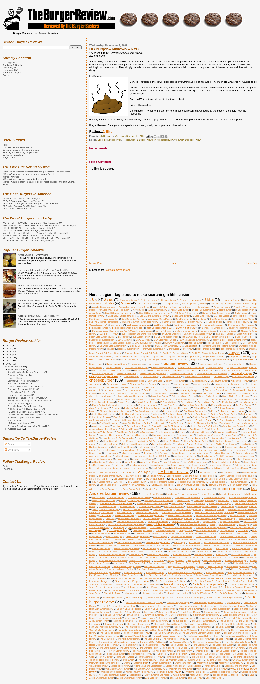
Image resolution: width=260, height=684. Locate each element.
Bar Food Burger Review (243, 316)
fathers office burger (179, 408)
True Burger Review (147, 660)
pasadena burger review (158, 542)
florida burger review (232, 411)
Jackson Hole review (245, 453)
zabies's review (238, 675)
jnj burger (161, 459)
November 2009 (16, 369)
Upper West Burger (206, 663)
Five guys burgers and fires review (115, 411)
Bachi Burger (241, 313)
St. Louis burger (165, 606)
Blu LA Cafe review (191, 337)
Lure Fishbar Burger (162, 497)
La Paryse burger (134, 476)
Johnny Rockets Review (246, 459)
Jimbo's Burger (122, 459)
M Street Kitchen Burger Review (243, 497)
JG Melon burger (207, 456)
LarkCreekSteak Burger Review (128, 479)
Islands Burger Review (199, 453)
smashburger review (112, 598)
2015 (9, 345)
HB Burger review (143, 140)
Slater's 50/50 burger (201, 593)
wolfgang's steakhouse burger (112, 675)
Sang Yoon (155, 584)
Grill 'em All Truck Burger (152, 429)
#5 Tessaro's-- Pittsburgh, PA (17, 208)
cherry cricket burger (175, 381)
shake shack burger (192, 590)
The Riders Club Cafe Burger (238, 642)
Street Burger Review (190, 612)
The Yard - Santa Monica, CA (21, 395)
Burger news (137, 364)
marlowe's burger (127, 507)
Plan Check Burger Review (229, 551)
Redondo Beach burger (99, 566)
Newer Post (95, 263)
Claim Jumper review (116, 384)
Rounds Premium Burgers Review (104, 572)
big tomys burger (208, 331)
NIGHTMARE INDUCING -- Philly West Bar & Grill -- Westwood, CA (36, 238)
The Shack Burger (130, 645)
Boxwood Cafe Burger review (113, 346)
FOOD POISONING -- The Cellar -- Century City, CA (29, 228)
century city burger (241, 373)
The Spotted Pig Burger (222, 645)
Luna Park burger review (139, 497)
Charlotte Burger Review (243, 377)
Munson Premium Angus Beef (130, 521)
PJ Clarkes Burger (155, 551)
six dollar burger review (177, 593)
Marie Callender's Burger (220, 503)
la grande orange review (110, 476)
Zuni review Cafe (213, 678)
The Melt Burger (107, 639)
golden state (159, 423)
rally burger (159, 560)
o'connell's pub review (142, 530)
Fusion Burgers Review (178, 417)
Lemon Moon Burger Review (135, 485)
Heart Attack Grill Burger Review (118, 441)
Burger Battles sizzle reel (214, 357)
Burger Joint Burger (129, 360)
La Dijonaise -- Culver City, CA (21, 392)
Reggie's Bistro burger (154, 566)
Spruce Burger (233, 603)
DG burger (230, 393)
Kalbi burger (120, 465)
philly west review (204, 548)
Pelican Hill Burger (150, 548)
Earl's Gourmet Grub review (159, 399)
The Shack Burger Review (154, 645)
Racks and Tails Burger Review (113, 560)
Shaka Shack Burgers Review (166, 590)
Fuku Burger (119, 417)
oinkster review (225, 533)
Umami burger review (161, 663)
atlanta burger (225, 310)
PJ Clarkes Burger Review (179, 551)
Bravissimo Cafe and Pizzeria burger (218, 346)
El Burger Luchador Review (101, 402)
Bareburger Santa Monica (242, 319)
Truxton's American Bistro (171, 660)
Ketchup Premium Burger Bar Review (112, 468)
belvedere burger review (238, 322)
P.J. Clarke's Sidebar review (241, 539)
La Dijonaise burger (209, 472)
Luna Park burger (116, 497)
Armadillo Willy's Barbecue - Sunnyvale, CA (27, 372)
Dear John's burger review (162, 393)
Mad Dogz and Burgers (130, 501)
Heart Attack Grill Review (148, 441)
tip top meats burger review (140, 654)
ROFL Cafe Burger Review (216, 569)
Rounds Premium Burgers (243, 569)
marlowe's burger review (150, 507)
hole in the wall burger (109, 444)
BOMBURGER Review (174, 343)
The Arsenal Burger (186, 618)
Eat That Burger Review (212, 399)
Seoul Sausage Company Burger (161, 587)
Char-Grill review (150, 377)
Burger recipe (154, 364)
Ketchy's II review (160, 468)
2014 (9, 348)
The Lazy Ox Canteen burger (237, 633)
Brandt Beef (191, 345)
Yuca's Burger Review (199, 675)
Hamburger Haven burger (137, 435)
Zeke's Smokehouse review (129, 678)
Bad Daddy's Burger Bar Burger (122, 316)
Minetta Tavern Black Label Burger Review (214, 513)
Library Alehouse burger (162, 485)
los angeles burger (229, 488)
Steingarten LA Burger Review (126, 612)
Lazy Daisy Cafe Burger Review (243, 479)
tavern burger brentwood (110, 618)
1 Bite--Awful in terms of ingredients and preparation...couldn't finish (36, 171)
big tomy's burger (163, 331)
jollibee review (115, 462)
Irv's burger (149, 453)
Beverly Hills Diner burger (213, 328)
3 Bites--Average (11, 176)
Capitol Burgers (99, 370)
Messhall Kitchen (124, 513)
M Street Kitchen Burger (214, 497)
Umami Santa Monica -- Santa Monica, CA (39, 285)
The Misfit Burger (151, 639)
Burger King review (178, 360)
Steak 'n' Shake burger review (216, 609)
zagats (251, 675)
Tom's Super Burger (125, 657)
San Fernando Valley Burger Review (229, 578)
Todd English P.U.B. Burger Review (234, 654)
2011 (9, 357)
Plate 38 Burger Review (158, 554)
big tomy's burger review (186, 331)
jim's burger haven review (100, 459)
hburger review (217, 438)
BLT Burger (123, 337)
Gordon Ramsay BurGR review (204, 426)
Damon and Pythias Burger (217, 390)
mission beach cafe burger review (211, 515)
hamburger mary (186, 435)
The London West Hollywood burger (203, 636)
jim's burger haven (246, 456)
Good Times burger (222, 423)
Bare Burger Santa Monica (160, 319)
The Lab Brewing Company (165, 633)
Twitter (6, 466)
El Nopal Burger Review (146, 402)
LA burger (143, 472)
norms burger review (137, 527)
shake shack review (214, 590)
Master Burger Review (247, 507)
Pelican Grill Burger (101, 548)
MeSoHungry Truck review (101, 513)
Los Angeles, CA (11, 62)
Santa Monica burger (175, 584)
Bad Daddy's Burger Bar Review (154, 316)
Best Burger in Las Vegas (184, 325)
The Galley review (242, 627)
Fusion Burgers (157, 417)
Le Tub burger (218, 482)
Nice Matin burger (227, 524)
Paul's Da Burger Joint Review (186, 545)
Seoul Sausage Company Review (236, 587)
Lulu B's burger (250, 494)
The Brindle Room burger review (153, 621)
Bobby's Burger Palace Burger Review (230, 340)
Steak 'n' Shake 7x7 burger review (160, 609)
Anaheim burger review (220, 304)
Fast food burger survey (222, 405)
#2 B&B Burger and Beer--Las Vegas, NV (23, 201)
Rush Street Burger (131, 575)
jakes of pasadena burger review (130, 456)
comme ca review (202, 384)
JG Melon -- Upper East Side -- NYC (24, 417)
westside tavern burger (111, 672)
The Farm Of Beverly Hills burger (235, 624)
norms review (156, 527)
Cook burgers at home (109, 387)
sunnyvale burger (133, 615)
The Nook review (222, 639)
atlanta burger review (244, 310)
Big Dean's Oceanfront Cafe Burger (136, 331)
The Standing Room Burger (174, 648)
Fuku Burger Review (137, 417)
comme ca (165, 384)
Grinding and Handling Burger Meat (20, 152)
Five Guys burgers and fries (147, 411)
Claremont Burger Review (143, 384)
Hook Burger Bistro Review (171, 447)
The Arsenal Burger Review (210, 618)
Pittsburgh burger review (132, 551)
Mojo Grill (110, 518)
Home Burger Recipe (124, 447)
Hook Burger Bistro (146, 447)
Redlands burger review (243, 563)
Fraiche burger (247, 414)
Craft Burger (167, 387)
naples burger (209, 521)
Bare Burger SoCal (183, 319)
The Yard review (184, 651)
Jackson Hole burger (222, 453)
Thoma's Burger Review (225, 651)
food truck (253, 411)
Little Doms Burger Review (130, 489)
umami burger (141, 662)
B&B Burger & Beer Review (186, 313)
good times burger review (246, 423)
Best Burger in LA (162, 325)
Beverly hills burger (186, 327)
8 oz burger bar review (147, 304)
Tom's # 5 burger (105, 657)
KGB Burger (176, 468)
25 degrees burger (128, 300)
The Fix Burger (180, 627)
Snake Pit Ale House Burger (190, 598)
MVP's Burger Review (158, 521)
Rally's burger (194, 560)
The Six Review (201, 645)
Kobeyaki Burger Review (237, 468)
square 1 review (147, 606)
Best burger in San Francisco (241, 325)
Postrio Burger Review (147, 557)
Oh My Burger (168, 533)
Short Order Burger (112, 593)
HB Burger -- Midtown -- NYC (21, 423)
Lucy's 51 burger (208, 494)
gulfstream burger (147, 432)
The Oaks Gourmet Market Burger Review (117, 642)
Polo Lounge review (203, 554)
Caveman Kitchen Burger (181, 373)
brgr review (188, 349)
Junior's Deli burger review (196, 462)
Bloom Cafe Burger (245, 334)
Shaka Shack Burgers (139, 590)
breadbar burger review (128, 349)
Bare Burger (94, 319)
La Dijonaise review (230, 472)
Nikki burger (244, 524)
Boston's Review (213, 343)
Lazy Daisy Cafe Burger (214, 479)
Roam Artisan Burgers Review (120, 569)
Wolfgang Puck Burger (196, 672)
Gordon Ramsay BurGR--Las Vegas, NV (38, 315)
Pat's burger (179, 542)
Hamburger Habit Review (225, 432)
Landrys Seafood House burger (199, 476)
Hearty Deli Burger (171, 441)
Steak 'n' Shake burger (189, 609)
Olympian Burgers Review (138, 536)
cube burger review (112, 390)
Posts (9, 444)
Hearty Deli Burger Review (196, 441)
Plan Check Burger (204, 551)
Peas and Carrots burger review (218, 545)
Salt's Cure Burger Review (123, 578)
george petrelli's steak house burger (129, 420)
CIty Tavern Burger (219, 381)
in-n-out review (111, 453)
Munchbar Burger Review (100, 521)
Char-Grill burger (131, 377)
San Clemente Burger (149, 578)
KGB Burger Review (195, 468)
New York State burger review (193, 524)
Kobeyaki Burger (214, 468)
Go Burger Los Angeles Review (230, 420)
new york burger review (162, 140)
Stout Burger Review (167, 612)
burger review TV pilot (236, 364)
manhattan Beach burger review (116, 503)
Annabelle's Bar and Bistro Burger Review (172, 307)
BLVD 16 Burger (125, 340)
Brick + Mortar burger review (232, 349)
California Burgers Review (162, 367)
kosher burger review (108, 472)
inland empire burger (131, 453)
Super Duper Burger (180, 615)
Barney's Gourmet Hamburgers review (140, 322)
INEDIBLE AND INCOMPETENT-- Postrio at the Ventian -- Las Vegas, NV (39, 225)
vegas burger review (98, 666)
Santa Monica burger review (208, 584)
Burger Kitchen (198, 359)
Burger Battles (192, 357)
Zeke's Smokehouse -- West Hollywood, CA (27, 398)
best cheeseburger (98, 327)
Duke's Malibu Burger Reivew (235, 396)
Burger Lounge (95, 364)
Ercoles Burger (187, 402)
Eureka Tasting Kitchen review (105, 405)
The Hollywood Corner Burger (214, 630)
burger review (115, 140)
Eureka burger (228, 402)
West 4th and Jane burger (181, 669)
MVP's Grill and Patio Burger (185, 521)
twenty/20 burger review (243, 660)
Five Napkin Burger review (195, 411)
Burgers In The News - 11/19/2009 (23, 389)
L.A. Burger (126, 472)
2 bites (108, 299)
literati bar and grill (217, 485)
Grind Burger (195, 429)
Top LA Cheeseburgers (219, 657)
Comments (12, 450)
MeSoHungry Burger (214, 509)
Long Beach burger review (198, 489)
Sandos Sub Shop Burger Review (131, 584)
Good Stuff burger (177, 423)
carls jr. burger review (159, 370)
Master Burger (227, 507)
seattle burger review (133, 587)
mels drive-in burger (162, 509)
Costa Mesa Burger (132, 387)
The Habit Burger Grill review (184, 630)
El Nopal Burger (124, 402)
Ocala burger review (101, 533)
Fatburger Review (132, 408)
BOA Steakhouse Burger (165, 340)
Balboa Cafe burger (181, 316)
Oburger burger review (206, 530)
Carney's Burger (207, 370)
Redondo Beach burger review (127, 566)
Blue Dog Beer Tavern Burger (217, 337)
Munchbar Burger (246, 518)
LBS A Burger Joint (101, 482)
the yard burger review (162, 651)
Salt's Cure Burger (97, 578)
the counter (95, 624)
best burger (117, 325)
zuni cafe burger (177, 678)
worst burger (135, 675)
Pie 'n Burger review (241, 548)
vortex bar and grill (213, 666)
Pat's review (194, 542)
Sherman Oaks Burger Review (240, 590)
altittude (203, 304)
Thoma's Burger (203, 651)
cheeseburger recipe (134, 381)
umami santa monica (184, 663)
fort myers (157, 414)
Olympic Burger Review (181, 536)
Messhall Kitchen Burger (147, 513)
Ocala (254, 530)
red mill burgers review (219, 563)
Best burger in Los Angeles (212, 325)
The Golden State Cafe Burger (131, 630)
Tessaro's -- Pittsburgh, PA (20, 375)
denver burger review (211, 393)
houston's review (213, 447)
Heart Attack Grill (235, 438)
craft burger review (184, 387)
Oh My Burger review (187, 533)
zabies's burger (220, 675)
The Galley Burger (222, 627)
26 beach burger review (190, 300)
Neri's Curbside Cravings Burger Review (126, 524)
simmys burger (131, 593)
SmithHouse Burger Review (160, 598)
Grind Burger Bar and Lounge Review (222, 429)
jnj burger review (175, 459)
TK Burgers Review (178, 654)
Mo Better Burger (237, 515)
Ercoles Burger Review (208, 402)
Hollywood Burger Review (189, 444)
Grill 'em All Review (129, 429)
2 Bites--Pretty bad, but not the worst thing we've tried (29, 174)
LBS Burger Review (137, 482)
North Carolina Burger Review (178, 527)
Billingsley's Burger (228, 331)
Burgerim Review (113, 367)
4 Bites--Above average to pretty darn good (24, 179)
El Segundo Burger (168, 402)
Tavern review (130, 618)
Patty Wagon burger (108, 545)
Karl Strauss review (196, 465)
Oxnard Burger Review (164, 539)
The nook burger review (200, 639)
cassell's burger (250, 370)
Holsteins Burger (247, 444)
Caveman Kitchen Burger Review (212, 373)
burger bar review (175, 357)
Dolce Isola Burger (159, 396)
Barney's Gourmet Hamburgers (103, 322)
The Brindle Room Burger (123, 621)
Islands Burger (178, 453)
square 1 (104, 606)
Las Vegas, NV (10, 70)
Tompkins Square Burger (177, 657)
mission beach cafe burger (180, 515)
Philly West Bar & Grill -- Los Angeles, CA (26, 409)
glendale (188, 420)
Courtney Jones (151, 387)
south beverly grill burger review (208, 603)
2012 (9, 354)
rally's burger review (212, 560)
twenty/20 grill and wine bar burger (104, 663)
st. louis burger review (187, 606)
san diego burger (172, 578)
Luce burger (171, 494)
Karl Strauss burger (175, 465)
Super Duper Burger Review (206, 615)
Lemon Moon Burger (109, 485)
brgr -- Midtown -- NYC (18, 420)
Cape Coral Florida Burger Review (242, 367)
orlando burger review (123, 539)
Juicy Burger (130, 462)
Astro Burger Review (157, 310)
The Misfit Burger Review (174, 639)
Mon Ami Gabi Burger (152, 518)
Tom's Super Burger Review (150, 657)
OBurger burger (186, 530)
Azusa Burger (95, 313)
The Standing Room (149, 648)
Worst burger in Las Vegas (157, 675)
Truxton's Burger (194, 660)
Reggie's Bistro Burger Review (181, 566)
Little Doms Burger (105, 489)
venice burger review (120, 666)
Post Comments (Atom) (118, 270)
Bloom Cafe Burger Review (101, 337)
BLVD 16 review (143, 340)
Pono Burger (222, 554)
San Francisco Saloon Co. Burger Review (210, 581)
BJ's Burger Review (109, 334)
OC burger (243, 530)
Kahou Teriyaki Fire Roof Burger (226, 462)
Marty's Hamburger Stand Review (202, 507)
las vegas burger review (184, 478)
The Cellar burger (227, 621)
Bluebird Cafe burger (244, 337)
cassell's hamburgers (126, 373)
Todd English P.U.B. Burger (203, 654)
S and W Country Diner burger (240, 575)
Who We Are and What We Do (18, 147)
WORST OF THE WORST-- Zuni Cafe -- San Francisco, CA (32, 223)
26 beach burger (168, 300)
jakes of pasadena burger (100, 456)
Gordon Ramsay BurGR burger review (169, 426)
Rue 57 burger (95, 575)
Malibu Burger (183, 501)
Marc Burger (177, 503)
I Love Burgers (160, 450)
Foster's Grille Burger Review (224, 414)
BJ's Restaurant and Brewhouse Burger (140, 334)
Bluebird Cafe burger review (101, 340)
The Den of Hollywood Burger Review (201, 624)
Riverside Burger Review (237, 566)
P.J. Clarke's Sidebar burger (212, 539)
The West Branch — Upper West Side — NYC (29, 426)
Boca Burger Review (122, 343)
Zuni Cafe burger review (156, 678)
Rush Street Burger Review (156, 575)
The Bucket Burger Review (204, 621)
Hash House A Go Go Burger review (118, 438)
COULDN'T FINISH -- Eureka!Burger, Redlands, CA (28, 230)
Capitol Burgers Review (120, 370)
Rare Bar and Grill (137, 563)
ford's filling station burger (103, 414)
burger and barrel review (126, 357)
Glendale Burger (204, 420)
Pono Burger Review (240, 554)
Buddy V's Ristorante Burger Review (208, 353)
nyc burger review (193, 140)
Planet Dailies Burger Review (112, 554)
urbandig (250, 663)
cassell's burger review (102, 373)
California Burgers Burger (136, 367)
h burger (182, 432)
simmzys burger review (152, 593)
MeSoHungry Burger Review (241, 509)
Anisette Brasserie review (103, 307)
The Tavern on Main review (232, 648)
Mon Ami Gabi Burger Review (179, 518)
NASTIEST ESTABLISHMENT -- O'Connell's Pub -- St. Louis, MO (35, 233)
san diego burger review (195, 578)
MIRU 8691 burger (124, 515)
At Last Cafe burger (180, 310)
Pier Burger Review (108, 551)
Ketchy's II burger (141, 468)
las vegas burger (155, 478)
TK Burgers (161, 654)
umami (127, 663)
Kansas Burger (156, 465)
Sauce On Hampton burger (242, 584)
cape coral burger (215, 367)
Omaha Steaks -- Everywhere (33, 254)
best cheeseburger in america (127, 327)
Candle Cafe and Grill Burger (191, 367)
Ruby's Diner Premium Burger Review (185, 572)
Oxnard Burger (143, 539)
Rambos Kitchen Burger (235, 560)
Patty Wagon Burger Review (133, 545)
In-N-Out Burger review (235, 450)
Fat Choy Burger (243, 405)
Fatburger (116, 408)
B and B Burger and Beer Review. (154, 313)
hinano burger (241, 441)
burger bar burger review (152, 357)
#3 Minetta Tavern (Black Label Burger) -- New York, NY (30, 203)
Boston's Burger (195, 343)
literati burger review (239, 485)
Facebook (8, 469)
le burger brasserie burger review (193, 482)
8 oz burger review (169, 304)
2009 (9, 363)
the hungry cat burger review (137, 633)
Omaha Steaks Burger (206, 536)
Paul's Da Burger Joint (159, 545)
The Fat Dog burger (133, 627)
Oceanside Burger (122, 533)
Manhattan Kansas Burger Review (152, 503)
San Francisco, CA (12, 72)
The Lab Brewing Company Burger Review (201, 633)
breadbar (111, 349)
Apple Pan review (222, 307)
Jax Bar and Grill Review (185, 456)
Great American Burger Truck (235, 426)
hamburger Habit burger (200, 432)
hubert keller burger (107, 450)
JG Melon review (226, 456)
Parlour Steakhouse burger (101, 542)
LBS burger (119, 482)
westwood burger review (169, 671)
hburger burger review (197, 438)
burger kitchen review (243, 359)
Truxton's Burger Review (217, 660)
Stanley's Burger (208, 606)
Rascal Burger (175, 563)
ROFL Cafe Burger (192, 569)
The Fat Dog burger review (158, 627)
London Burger (153, 489)
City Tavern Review (240, 381)
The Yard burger (140, 651)
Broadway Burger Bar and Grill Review (142, 353)
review (201, 566)
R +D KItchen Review (211, 557)
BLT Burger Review (141, 337)
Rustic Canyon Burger (182, 575)
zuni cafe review (195, 678)
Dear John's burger (138, 393)
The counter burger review (138, 624)
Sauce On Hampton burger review (104, 587)
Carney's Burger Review (229, 370)
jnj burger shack (194, 459)
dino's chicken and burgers (101, 396)
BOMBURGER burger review (148, 343)
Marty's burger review (174, 507)
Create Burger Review (222, 387)
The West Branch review (117, 651)
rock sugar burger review (169, 569)
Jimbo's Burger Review (142, 459)
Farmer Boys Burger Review (195, 405)
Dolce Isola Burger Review (184, 396)
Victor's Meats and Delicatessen (148, 666)
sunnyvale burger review (156, 615)
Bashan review (195, 322)
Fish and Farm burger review (231, 408)
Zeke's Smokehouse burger (101, 678)
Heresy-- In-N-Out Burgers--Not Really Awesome (30, 400)
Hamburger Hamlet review (110, 435)
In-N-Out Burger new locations (208, 450)
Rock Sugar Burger (145, 569)
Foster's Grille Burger (197, 414)
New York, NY (9, 67)
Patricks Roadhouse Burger (216, 542)
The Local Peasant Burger (136, 636)
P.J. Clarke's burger (187, 539)
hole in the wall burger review (135, 444)
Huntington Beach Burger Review (135, 450)
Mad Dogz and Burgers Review (159, 501)
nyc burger (179, 140)
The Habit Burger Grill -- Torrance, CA (25, 406)
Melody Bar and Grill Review (136, 509)
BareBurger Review (219, 319)
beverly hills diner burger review (243, 328)
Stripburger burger (211, 612)
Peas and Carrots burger (246, 545)
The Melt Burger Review (129, 639)
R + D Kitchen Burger (188, 557)
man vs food (223, 501)
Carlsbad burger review (184, 370)
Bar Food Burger (221, 316)
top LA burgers (198, 657)
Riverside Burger (215, 566)
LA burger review (173, 471)
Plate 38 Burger (136, 554)
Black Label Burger (224, 334)
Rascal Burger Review (196, 563)
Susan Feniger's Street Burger (236, 615)
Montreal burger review (206, 518)
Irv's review (163, 453)
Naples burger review (229, 521)
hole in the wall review (162, 444)
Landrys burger (174, 476)
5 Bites (125, 303)
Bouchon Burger (232, 343)
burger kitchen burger (219, 360)
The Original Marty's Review (152, 642)
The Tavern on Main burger (203, 648)
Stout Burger (149, 612)
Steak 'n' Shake (15, 378)
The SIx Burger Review (179, 645)
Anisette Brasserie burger (246, 304)
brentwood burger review (154, 349)
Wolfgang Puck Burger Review (224, 672)
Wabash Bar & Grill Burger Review (149, 669)
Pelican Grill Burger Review (126, 548)
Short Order (94, 593)
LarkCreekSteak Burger (99, 479)
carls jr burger (140, 370)
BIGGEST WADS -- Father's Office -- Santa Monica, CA (30, 235)
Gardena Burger (199, 417)
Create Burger (202, 387)
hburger (180, 438)
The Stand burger (108, 648)
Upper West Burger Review (230, 663)
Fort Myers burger (175, 414)
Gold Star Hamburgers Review (136, 423)
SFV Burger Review (116, 590)
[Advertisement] (159, 257)
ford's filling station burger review (134, 414)
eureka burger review (248, 402)
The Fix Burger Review (200, 627)
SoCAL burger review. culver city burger (144, 603)
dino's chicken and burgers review (132, 396)
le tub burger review (238, 482)
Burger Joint (111, 360)
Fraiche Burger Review (99, 417)
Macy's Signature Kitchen (103, 501)
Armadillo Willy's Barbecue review (114, 310)
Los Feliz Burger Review (152, 494)
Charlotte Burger (221, 377)
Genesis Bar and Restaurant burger (227, 417)
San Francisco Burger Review (132, 581)
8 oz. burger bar (189, 304)
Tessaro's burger (148, 618)
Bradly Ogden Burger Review (167, 346)
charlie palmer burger (171, 377)
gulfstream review (167, 432)
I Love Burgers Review (180, 450)
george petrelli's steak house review (165, 420)
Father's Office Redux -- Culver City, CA (38, 300)
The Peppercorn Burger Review (207, 642)
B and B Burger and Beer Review (120, 313)
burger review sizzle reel (211, 364)
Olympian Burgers (114, 536)
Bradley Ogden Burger (140, 346)
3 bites (209, 299)
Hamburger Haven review (163, 435)
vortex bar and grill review (236, 666)
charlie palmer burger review (197, 377)
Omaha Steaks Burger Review (233, 536)
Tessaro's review (166, 618)
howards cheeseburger (235, 447)
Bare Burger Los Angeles (133, 319)
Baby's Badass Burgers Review (216, 313)
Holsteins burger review (100, 447)
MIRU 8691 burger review (151, 515)
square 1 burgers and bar (124, 606)
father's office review (154, 408)
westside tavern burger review (139, 672)
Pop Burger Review (107, 557)
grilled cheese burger (176, 429)
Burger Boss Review (238, 357)
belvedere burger (214, 322)
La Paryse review (155, 476)
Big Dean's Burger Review (104, 331)
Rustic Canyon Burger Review (209, 575)
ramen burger (119, 563)
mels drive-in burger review (188, 509)
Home (174, 263)
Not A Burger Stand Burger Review (211, 527)
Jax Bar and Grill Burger (160, 456)
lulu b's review (98, 497)
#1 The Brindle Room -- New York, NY (22, 198)
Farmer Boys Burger (170, 405)
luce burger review (189, 494)
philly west (168, 548)
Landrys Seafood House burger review (236, 476)
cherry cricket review (197, 381)
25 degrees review (149, 300)
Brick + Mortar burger (205, 349)
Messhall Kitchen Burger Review (176, 513)
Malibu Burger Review (204, 501)
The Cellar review (246, 621)
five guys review (171, 411)
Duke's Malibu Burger (209, 396)
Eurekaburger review (147, 405)
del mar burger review (187, 393)
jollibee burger (98, 462)
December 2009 (16, 366)
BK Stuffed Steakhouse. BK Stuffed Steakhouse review (187, 334)
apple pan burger (202, 307)
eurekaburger (129, 405)
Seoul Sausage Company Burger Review (198, 587)
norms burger (118, 527)
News (212, 524)
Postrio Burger (126, 557)
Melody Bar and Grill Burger (105, 509)
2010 (9, 360)
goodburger (118, 426)
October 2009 (15, 429)
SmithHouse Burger (135, 598)
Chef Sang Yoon (155, 381)
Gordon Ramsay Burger (137, 426)
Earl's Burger (108, 399)
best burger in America (138, 325)
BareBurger (201, 319)
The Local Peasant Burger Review (167, 636)
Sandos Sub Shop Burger (100, 584)
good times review (100, 426)
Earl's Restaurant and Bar (186, 399)
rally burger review (175, 560)
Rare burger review (157, 563)
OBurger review (227, 530)
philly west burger (184, 548)
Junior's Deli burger (171, 462)
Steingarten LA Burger (99, 612)
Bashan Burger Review (173, 322)
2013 (9, 351)
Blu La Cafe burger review (166, 337)
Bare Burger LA (111, 319)
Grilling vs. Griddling (13, 155)
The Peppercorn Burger (178, 642)
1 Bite (107, 131)
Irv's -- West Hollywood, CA (20, 383)
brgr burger (174, 349)
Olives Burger (242, 533)
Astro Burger (138, 310)
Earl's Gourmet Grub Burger (130, 399)
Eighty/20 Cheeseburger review (240, 399)
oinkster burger (208, 533)
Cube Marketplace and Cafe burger (160, 390)
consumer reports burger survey (229, 384)
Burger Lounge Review (116, 364)
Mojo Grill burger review (128, 518)
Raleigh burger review (140, 560)
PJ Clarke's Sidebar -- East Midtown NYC (26, 412)
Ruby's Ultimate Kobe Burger (241, 572)
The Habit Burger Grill (158, 630)
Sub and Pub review (112, 615)
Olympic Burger (160, 536)
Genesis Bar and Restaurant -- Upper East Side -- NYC (33, 415)
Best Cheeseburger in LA (159, 327)
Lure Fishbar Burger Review (187, 497)
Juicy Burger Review (149, 462)
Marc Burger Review (195, 503)
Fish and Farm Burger (204, 408)
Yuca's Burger (179, 675)
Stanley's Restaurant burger (232, 606)
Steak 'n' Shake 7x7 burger (129, 609)
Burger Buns (9, 157)
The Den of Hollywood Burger (167, 624)
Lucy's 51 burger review (230, 494)
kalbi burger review (138, 465)
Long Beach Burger (172, 489)
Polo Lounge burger (182, 554)
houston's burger (194, 447)
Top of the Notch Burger (243, 657)
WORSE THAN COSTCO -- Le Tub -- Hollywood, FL (29, 240)
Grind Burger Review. (126, 432)
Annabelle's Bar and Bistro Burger (134, 307)
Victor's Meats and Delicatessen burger (183, 666)
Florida (214, 411)
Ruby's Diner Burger (155, 572)
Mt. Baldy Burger (227, 518)
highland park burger (221, 441)
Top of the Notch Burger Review (104, 660)
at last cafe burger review (203, 310)
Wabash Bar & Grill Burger (117, 669)
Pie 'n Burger (222, 548)
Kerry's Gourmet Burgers (220, 465)
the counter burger (114, 624)
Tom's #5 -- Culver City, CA (20, 403)
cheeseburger (128, 140)
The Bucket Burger (179, 621)
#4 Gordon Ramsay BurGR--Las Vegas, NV (24, 206)
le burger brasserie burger (162, 482)
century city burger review (103, 376)
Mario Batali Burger (107, 507)
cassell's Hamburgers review (153, 373)
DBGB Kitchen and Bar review (112, 393)
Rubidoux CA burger (133, 572)
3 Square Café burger (231, 300)
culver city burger (189, 390)
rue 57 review (112, 575)
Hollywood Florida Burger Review (221, 444)
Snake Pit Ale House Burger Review (224, 598)
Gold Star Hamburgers (109, 423)
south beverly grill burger (178, 603)
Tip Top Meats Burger (115, 654)
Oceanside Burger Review (146, 533)
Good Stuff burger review (199, 423)
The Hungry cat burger (110, 633)
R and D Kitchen (232, 557)
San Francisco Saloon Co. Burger (170, 581)
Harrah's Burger (231, 435)
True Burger (128, 660)
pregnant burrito (168, 557)
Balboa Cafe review (201, 316)
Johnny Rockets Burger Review (218, 459)
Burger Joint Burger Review (153, 360)
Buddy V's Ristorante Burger (175, 353)
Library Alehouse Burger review (191, 485)
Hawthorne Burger (146, 438)
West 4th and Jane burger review (211, 669)
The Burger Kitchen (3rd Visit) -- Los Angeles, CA (43, 270)
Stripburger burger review (235, 612)
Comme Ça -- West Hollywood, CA (23, 381)
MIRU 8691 (105, 515)
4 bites (109, 303)
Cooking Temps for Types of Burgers (21, 150)
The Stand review (128, 648)
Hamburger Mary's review (208, 435)
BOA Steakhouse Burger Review (194, 340)
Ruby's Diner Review (215, 572)
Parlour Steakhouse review (129, 542)
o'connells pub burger (165, 530)
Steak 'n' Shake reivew (244, 609)
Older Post (251, 263)
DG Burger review (247, 393)
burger (105, 140)
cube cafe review (132, 390)
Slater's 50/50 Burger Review (228, 593)
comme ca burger (182, 384)
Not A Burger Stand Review (242, 527)
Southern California (12, 65)
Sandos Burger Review (243, 581)
